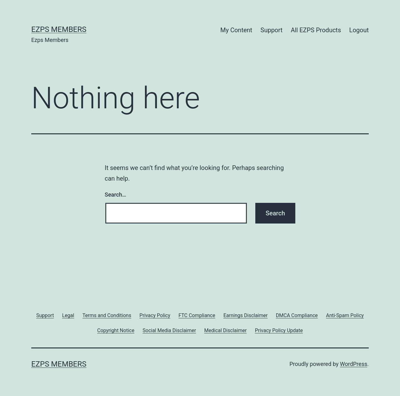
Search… (115, 194)
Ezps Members (59, 29)
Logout (359, 30)
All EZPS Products (316, 30)
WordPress (353, 364)
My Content (236, 30)
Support (272, 30)
